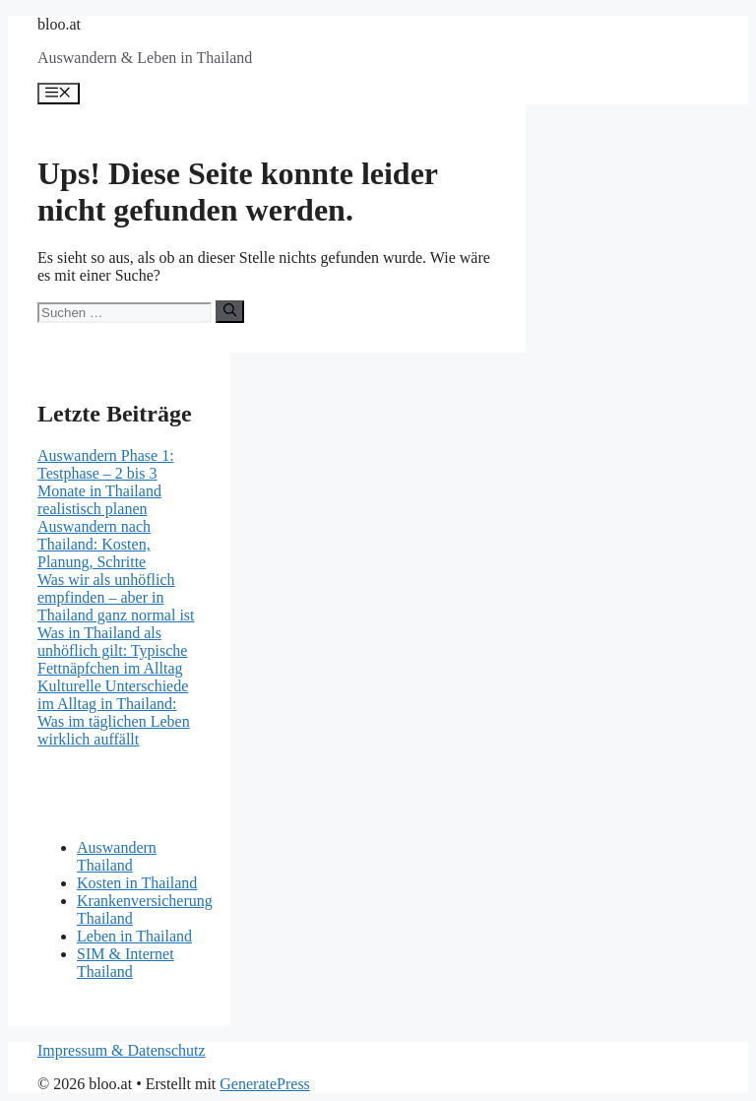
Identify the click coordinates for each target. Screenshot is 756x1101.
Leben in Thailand (134, 936)
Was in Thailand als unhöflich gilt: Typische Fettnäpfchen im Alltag (112, 650)
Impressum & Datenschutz (121, 1050)
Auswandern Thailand (117, 856)
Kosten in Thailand (137, 882)
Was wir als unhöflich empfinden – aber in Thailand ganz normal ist (116, 597)
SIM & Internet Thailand (125, 962)
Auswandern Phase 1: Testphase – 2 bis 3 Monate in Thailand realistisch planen (105, 482)
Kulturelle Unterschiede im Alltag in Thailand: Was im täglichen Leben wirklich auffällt (113, 712)
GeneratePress (265, 1083)
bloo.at (59, 24)
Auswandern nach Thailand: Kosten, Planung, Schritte (94, 544)
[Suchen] (230, 311)
